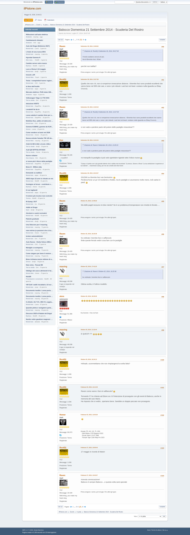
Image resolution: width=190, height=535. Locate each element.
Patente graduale (32, 219)
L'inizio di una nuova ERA (36, 52)
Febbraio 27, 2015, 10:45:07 (89, 475)
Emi (61, 140)
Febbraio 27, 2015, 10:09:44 (89, 447)
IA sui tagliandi (31, 190)
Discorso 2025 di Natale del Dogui (39, 313)
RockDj (62, 79)
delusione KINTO (32, 104)
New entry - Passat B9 (34, 265)
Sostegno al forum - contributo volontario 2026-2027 (39, 184)
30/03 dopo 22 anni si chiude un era (39, 179)
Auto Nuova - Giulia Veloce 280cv (38, 242)
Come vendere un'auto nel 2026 (38, 132)
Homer (62, 415)
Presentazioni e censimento (34, 279)
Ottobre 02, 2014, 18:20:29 (89, 296)
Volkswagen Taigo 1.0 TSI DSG (37, 98)
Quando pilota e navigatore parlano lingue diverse (39, 308)
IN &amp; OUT (31, 201)
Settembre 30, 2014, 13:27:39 (90, 79)
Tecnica (28, 198)
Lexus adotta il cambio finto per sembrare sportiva (39, 115)
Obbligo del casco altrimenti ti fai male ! (39, 271)
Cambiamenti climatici (34, 40)
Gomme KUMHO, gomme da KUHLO (39, 127)
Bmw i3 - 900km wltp (34, 167)
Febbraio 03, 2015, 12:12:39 (89, 387)
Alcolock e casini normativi (36, 213)
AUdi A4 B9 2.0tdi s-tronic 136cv (38, 144)
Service (28, 129)
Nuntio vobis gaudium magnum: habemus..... (39, 319)
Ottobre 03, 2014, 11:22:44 (89, 329)
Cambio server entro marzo (36, 63)
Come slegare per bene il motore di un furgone (39, 253)
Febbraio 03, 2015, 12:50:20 (89, 414)
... (75, 40)
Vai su (60, 507)
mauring (63, 267)
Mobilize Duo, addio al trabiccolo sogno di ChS (39, 121)
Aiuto (148, 530)
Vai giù (60, 40)
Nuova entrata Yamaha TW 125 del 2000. (39, 138)
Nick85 (28, 276)
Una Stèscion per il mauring (36, 225)
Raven (62, 46)
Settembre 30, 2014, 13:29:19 (90, 107)
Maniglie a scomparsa (34, 248)
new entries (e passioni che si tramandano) (39, 230)
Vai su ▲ (165, 530)
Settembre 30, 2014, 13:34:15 (90, 140)
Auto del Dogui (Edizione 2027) (38, 46)
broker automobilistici (34, 236)
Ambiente (29, 37)
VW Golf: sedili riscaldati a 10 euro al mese (39, 285)
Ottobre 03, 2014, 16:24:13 (89, 359)
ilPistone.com (32, 8)
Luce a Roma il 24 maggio (36, 69)
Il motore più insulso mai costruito (39, 196)
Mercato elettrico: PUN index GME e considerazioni (39, 92)
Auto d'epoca (30, 158)
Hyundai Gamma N (33, 57)
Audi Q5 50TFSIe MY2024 (35, 150)
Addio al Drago (31, 207)
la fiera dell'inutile (33, 86)
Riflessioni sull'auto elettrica (37, 34)
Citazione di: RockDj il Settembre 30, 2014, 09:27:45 (101, 51)
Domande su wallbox (34, 173)
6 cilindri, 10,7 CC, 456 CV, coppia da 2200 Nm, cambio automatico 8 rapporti (39, 302)
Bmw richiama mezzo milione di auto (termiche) (39, 259)
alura (61, 296)
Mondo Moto (30, 77)
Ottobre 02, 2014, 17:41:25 (89, 266)
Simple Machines (39, 530)
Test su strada (30, 100)
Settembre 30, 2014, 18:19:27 (90, 173)
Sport (27, 210)
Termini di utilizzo (156, 530)
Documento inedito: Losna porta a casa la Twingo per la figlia (39, 290)
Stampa (162, 40)
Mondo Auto (29, 48)
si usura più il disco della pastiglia (39, 161)
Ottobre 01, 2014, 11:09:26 (89, 201)
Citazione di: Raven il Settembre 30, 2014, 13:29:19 (101, 145)
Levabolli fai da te (33, 109)
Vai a (135, 516)
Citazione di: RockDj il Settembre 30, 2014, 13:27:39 (101, 112)
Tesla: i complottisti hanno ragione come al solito (39, 81)
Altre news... (29, 60)
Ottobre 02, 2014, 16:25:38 (89, 233)
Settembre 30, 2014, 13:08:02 (90, 46)
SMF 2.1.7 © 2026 (27, 530)
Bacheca (28, 66)
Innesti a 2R (30, 75)
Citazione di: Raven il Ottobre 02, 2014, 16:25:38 (100, 271)
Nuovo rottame (31, 155)
